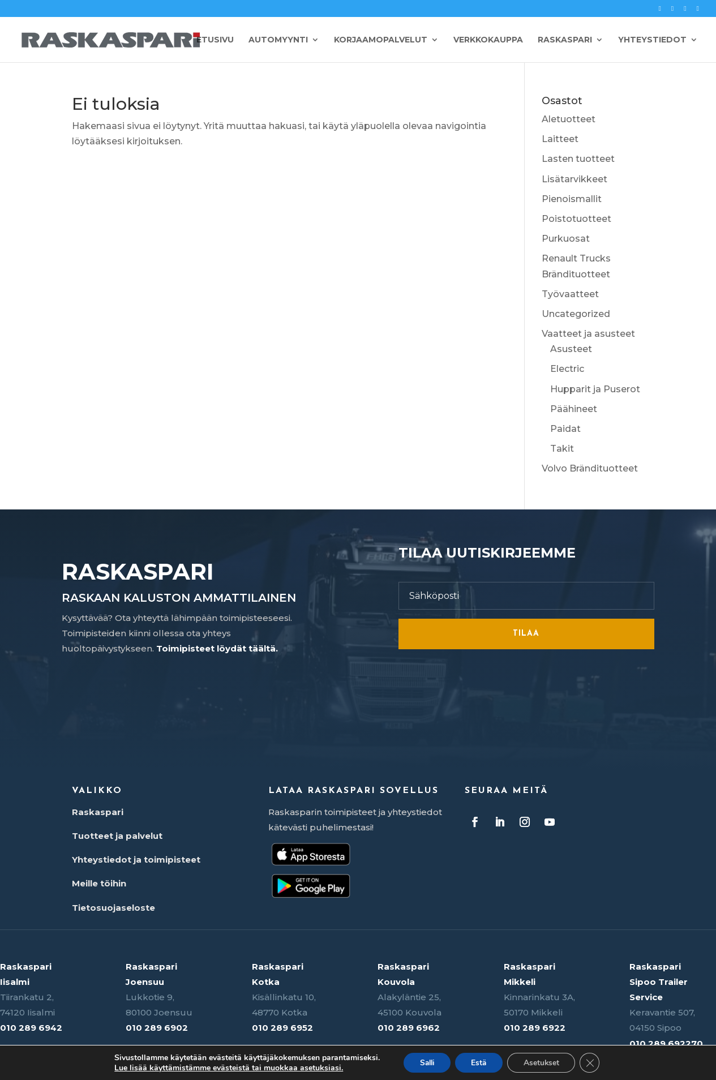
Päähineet (573, 409)
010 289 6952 (282, 1027)
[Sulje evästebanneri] (593, 1062)
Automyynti (278, 40)
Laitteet (560, 139)
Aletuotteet (568, 119)
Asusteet (571, 349)
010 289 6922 (534, 1027)
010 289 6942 (31, 1027)
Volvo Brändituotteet (590, 468)
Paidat (565, 428)
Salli (424, 1062)
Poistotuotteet (576, 218)
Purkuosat (566, 238)
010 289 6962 (409, 1027)
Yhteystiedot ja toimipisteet (136, 859)
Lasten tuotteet (578, 158)
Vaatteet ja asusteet (588, 333)
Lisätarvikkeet (574, 179)
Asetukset (543, 1062)
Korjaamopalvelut (380, 40)
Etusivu (215, 40)
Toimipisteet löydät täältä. (217, 648)
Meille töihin (99, 883)
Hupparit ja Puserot (595, 389)
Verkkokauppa (488, 40)
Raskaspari (565, 40)
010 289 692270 (666, 1043)
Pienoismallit (572, 199)
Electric (567, 368)
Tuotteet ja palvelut (117, 835)
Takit (562, 448)
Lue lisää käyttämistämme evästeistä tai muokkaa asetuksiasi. (224, 1067)
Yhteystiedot (652, 40)
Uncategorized (576, 313)
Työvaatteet (570, 294)
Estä (479, 1062)
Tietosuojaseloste (113, 907)
